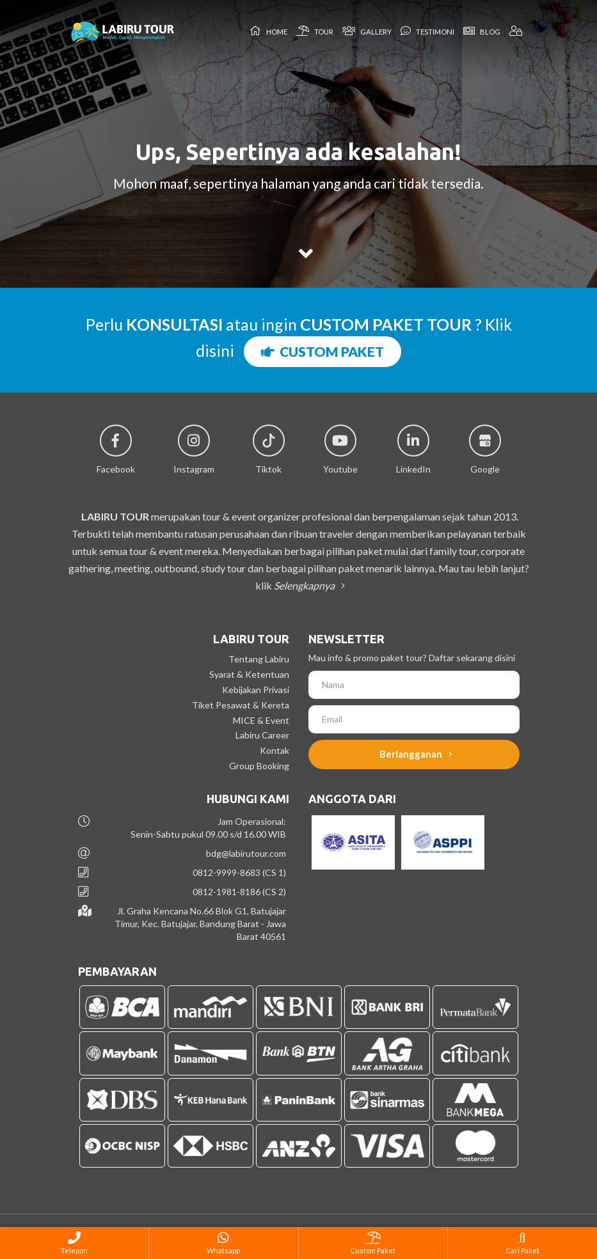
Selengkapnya (307, 585)
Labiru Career (262, 735)
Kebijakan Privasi (255, 689)
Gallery (367, 31)
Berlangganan (415, 754)
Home (268, 31)
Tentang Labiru (258, 658)
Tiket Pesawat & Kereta (240, 705)
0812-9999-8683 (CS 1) (239, 872)
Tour (314, 31)
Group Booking (259, 765)
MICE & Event (261, 720)
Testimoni (427, 31)
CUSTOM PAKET (322, 351)
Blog (481, 31)
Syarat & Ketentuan (249, 674)
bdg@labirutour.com (246, 853)
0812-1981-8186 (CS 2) (239, 891)
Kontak (274, 750)
